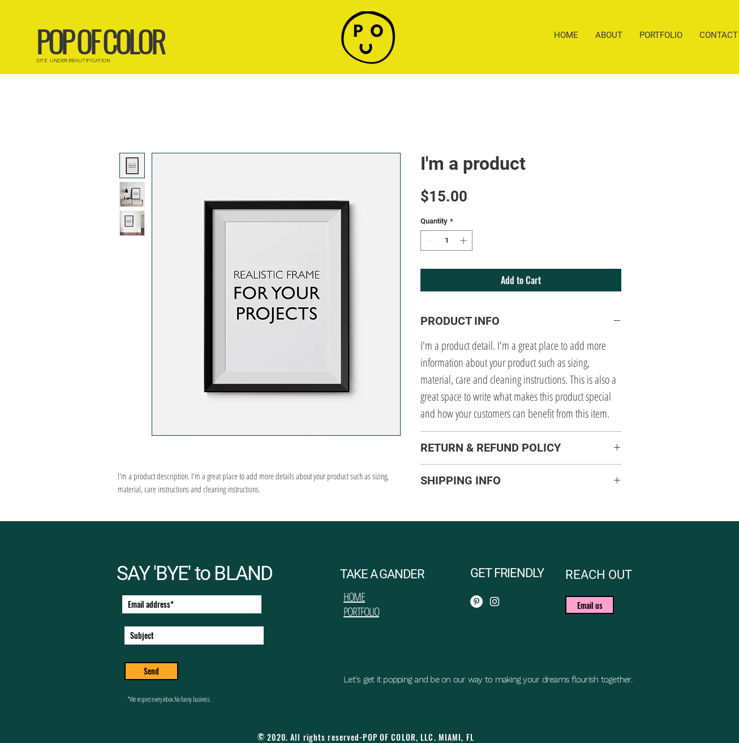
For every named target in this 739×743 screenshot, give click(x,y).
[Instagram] (494, 601)
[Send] (151, 671)
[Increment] (464, 240)
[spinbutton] (447, 240)
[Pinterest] (476, 601)
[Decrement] (429, 240)
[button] (589, 605)
